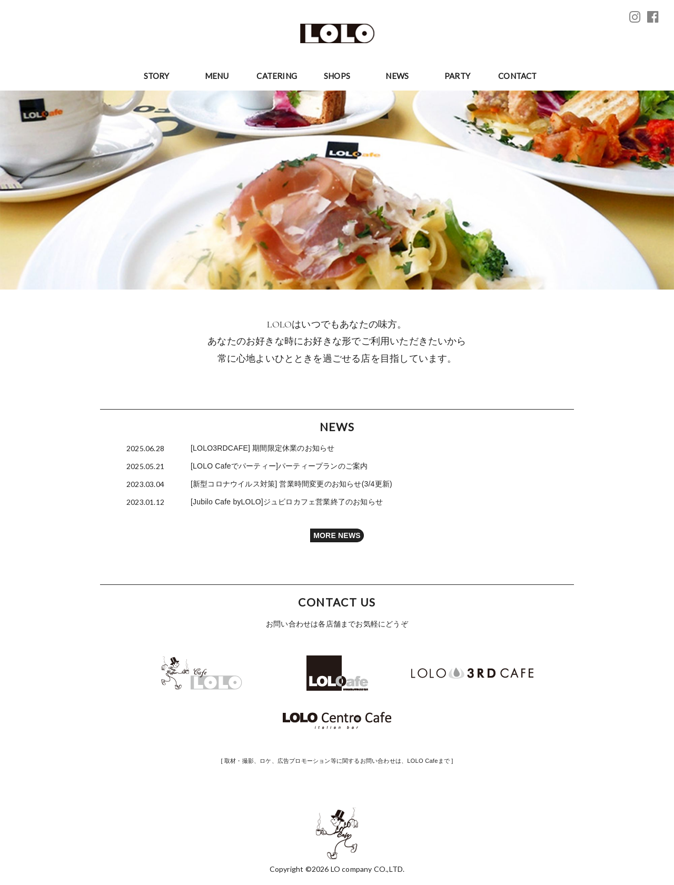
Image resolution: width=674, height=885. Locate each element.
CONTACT (517, 76)
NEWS (397, 76)
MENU (217, 76)
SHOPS (337, 76)
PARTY (457, 76)
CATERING (276, 76)
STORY (157, 76)
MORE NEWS (337, 535)
